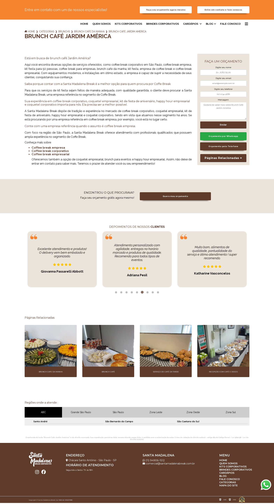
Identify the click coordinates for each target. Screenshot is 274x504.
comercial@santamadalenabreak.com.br (169, 464)
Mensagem (223, 101)
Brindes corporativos (162, 25)
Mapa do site (228, 486)
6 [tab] (142, 293)
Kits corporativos (128, 25)
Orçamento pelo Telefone (223, 148)
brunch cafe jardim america (127, 32)
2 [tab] (121, 293)
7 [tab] (147, 293)
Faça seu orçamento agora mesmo (166, 10)
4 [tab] (132, 293)
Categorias (46, 32)
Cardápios (191, 25)
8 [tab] (152, 293)
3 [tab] (126, 293)
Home (84, 25)
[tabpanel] (62, 260)
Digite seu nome (223, 68)
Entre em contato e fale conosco (223, 10)
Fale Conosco (230, 25)
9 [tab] (158, 293)
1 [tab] (116, 293)
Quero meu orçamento (175, 197)
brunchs (64, 32)
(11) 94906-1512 (154, 461)
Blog (209, 25)
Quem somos (101, 25)
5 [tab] (137, 293)
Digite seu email (223, 79)
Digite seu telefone (223, 90)
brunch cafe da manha (89, 32)
